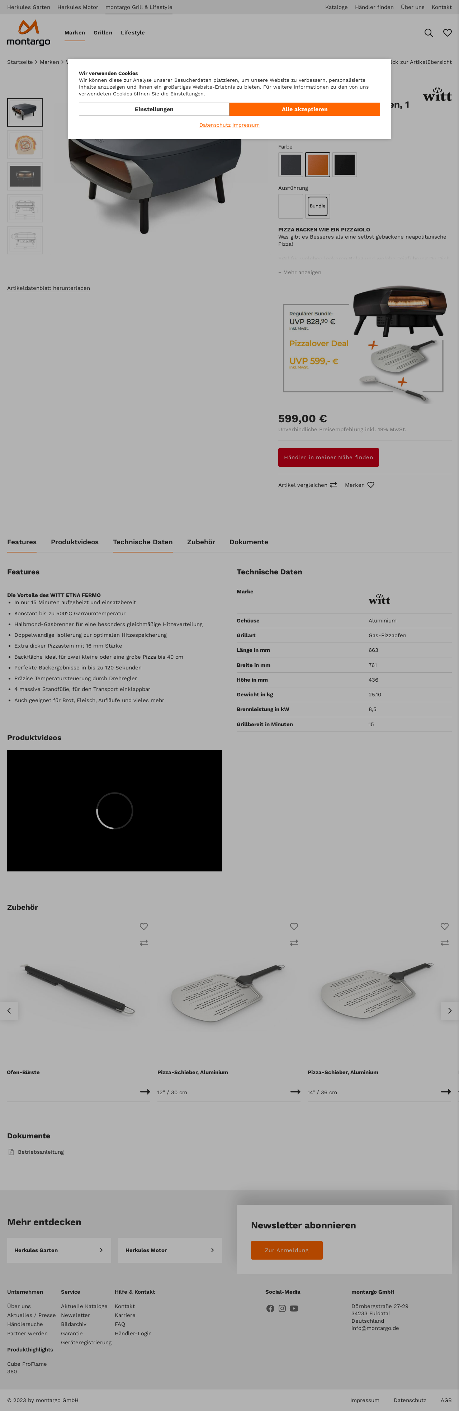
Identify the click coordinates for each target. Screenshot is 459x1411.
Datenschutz (215, 125)
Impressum (246, 125)
